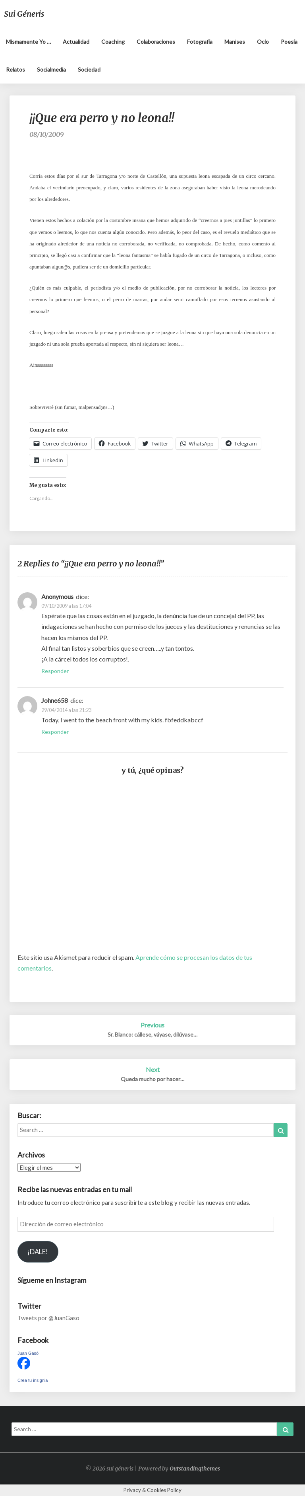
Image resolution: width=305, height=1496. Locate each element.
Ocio (263, 41)
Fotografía (199, 41)
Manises (234, 41)
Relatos (15, 69)
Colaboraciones (156, 41)
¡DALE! (37, 1251)
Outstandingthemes (195, 1468)
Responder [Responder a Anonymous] (55, 670)
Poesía (289, 41)
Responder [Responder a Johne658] (55, 731)
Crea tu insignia (32, 1380)
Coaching (113, 41)
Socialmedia (51, 69)
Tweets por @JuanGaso (48, 1317)
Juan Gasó (28, 1353)
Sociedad (89, 69)
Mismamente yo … (28, 41)
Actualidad (76, 41)
